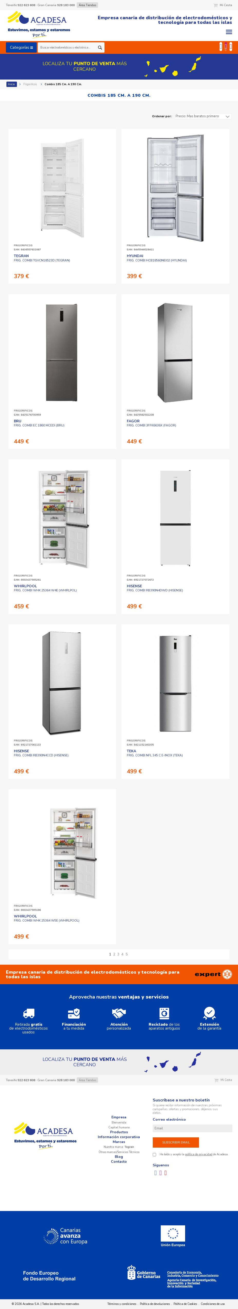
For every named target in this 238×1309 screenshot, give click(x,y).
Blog (119, 1156)
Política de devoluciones (155, 1304)
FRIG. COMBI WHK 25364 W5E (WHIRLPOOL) (46, 918)
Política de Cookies (185, 1304)
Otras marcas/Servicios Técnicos (119, 1152)
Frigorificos (30, 84)
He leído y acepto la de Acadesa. (194, 1154)
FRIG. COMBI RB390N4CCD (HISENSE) (41, 753)
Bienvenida (119, 1123)
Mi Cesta (222, 5)
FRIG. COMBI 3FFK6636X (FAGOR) (151, 423)
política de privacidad (198, 1154)
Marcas (119, 1141)
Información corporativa (119, 1137)
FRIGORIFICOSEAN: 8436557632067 (27, 247)
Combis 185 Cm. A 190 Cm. (64, 84)
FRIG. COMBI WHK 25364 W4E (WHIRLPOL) (45, 588)
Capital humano (119, 1127)
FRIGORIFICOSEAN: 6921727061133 (27, 743)
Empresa (118, 1117)
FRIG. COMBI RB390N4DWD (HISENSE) (155, 588)
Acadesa (39, 25)
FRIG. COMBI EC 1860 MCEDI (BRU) (39, 423)
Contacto (119, 1161)
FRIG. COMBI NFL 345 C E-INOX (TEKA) (155, 753)
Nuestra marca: (119, 1147)
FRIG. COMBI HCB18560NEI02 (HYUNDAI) (157, 258)
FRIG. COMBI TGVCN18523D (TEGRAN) (42, 258)
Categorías (21, 47)
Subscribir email (176, 1142)
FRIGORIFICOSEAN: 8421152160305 (140, 743)
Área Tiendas (87, 5)
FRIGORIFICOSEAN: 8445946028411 (140, 247)
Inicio (11, 84)
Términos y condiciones (121, 1304)
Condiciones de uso (213, 1304)
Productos (119, 1132)
